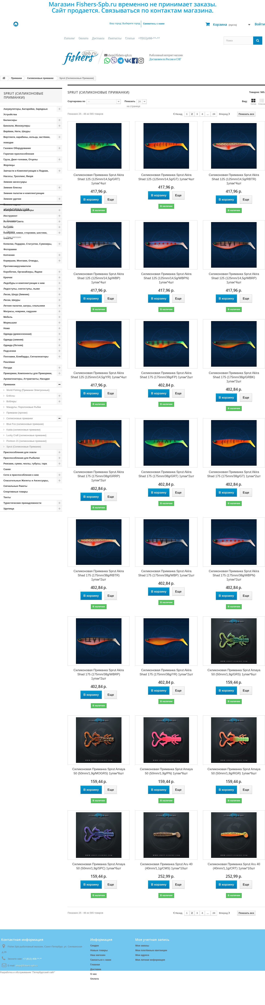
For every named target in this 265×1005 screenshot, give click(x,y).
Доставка (98, 38)
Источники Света (13, 221)
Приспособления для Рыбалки (21, 458)
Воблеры (11, 401)
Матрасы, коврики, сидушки (19, 311)
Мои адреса (142, 955)
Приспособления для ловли (19, 452)
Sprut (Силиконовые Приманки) (23, 446)
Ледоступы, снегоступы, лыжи (21, 288)
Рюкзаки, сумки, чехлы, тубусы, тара (25, 463)
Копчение (9, 255)
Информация (16, 522)
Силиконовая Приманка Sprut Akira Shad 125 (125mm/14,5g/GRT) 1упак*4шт (99, 179)
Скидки (94, 945)
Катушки (8, 227)
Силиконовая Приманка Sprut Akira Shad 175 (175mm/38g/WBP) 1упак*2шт (166, 573)
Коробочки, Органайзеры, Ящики (22, 271)
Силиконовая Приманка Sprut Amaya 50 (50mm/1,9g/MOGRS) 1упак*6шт (98, 771)
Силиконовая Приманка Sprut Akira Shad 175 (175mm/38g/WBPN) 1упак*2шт (234, 575)
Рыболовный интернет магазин (166, 55)
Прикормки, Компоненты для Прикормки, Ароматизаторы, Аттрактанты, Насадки (27, 376)
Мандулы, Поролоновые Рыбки (23, 407)
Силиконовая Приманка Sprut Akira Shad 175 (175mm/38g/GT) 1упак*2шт (234, 474)
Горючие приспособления (18, 153)
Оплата (83, 38)
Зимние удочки (12, 198)
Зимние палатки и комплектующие (23, 193)
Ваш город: (124, 23)
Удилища (8, 508)
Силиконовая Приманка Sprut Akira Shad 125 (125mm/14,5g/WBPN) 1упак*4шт (166, 278)
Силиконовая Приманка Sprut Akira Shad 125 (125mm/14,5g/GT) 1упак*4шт (166, 177)
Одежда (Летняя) (13, 345)
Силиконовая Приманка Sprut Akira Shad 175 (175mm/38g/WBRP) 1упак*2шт (99, 674)
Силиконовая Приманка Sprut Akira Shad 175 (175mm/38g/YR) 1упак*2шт (166, 672)
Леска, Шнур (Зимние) (16, 294)
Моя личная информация (150, 959)
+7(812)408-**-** (149, 38)
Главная (95, 964)
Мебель (7, 317)
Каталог (69, 38)
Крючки (7, 277)
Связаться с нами (100, 959)
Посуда (7, 367)
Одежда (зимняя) (13, 339)
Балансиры (10, 120)
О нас (9, 537)
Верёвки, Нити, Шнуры (16, 131)
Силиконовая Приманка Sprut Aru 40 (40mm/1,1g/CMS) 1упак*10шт (166, 866)
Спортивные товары (15, 491)
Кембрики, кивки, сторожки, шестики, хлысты (25, 235)
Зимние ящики (11, 204)
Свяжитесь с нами (153, 23)
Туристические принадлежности (22, 503)
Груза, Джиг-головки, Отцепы (20, 159)
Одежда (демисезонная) (17, 334)
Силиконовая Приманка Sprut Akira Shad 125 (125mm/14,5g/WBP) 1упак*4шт (99, 278)
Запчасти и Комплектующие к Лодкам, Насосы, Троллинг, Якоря (25, 173)
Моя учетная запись (152, 939)
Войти (260, 24)
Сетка (253, 101)
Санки (7, 469)
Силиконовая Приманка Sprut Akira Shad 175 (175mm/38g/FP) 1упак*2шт (166, 375)
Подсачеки (9, 351)
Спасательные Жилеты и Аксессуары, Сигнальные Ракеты (26, 483)
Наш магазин (13, 548)
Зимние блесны (12, 187)
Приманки (9, 384)
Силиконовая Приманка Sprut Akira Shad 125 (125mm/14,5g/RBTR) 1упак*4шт (234, 179)
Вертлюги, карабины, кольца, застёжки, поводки (26, 140)
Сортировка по (76, 101)
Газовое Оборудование (17, 148)
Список (261, 101)
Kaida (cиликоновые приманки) (23, 429)
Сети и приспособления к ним (21, 475)
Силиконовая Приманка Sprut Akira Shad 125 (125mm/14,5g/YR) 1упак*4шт (99, 375)
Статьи (129, 38)
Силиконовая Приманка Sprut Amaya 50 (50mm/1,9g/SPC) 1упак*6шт (98, 866)
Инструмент (10, 215)
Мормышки (10, 322)
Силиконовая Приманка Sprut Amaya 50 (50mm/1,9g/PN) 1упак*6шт (166, 771)
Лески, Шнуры (11, 300)
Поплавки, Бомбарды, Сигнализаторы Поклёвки (25, 359)
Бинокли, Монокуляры (16, 125)
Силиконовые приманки (19, 418)
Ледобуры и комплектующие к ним (24, 283)
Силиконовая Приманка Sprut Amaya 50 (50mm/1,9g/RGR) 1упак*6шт (233, 771)
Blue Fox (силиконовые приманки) (25, 424)
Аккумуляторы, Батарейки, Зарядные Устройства (25, 112)
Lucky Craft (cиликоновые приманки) (26, 435)
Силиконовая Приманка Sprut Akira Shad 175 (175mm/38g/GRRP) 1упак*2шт (99, 476)
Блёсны (10, 395)
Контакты (114, 38)
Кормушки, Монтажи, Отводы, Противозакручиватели (21, 263)
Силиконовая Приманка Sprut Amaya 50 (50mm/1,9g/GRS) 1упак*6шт (233, 672)
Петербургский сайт (43, 1003)
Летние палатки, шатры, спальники (24, 305)
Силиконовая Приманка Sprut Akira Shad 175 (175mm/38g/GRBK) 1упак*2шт (234, 377)
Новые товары (99, 950)
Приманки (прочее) (16, 412)
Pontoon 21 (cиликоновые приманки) (26, 441)
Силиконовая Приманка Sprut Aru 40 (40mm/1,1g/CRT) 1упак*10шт (234, 866)
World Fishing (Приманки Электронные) (28, 390)
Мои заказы (142, 945)
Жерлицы (9, 165)
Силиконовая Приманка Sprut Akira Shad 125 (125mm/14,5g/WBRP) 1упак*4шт (234, 278)
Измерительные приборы (18, 210)
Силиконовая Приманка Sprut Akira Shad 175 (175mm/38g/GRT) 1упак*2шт (166, 474)
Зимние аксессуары (15, 182)
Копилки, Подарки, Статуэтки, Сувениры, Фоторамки (27, 246)
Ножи (6, 328)
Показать (130, 101)
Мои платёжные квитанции (151, 950)
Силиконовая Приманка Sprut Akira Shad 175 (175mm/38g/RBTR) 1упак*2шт (99, 575)
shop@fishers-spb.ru (118, 55)
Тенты (7, 497)
